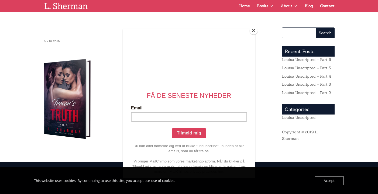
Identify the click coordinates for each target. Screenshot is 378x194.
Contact (327, 6)
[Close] (254, 30)
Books (262, 6)
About (286, 6)
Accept (329, 180)
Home (244, 6)
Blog (309, 6)
